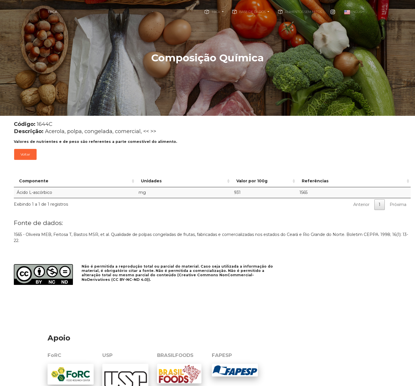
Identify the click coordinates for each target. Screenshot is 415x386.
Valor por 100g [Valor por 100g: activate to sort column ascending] (224, 180)
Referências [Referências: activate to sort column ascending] (331, 180)
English (354, 12)
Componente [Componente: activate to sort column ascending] (33, 180)
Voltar (25, 154)
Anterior (361, 204)
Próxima (398, 204)
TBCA (52, 12)
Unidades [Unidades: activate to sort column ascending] (137, 180)
